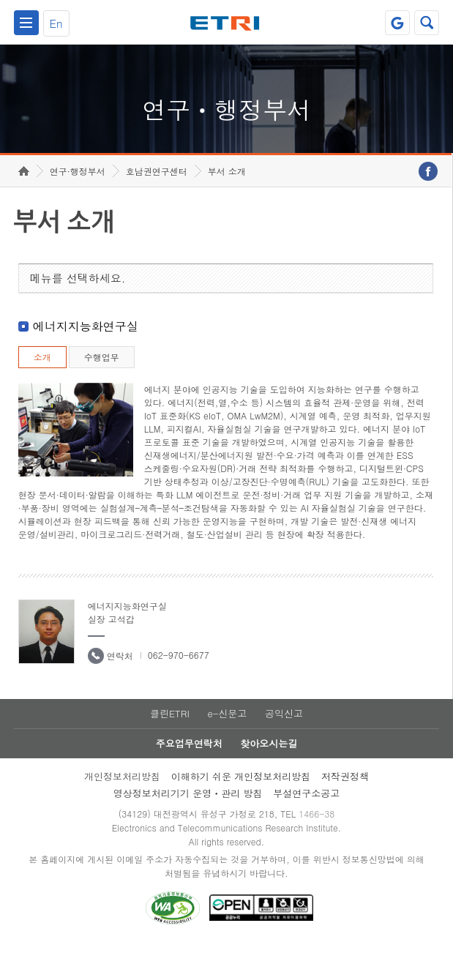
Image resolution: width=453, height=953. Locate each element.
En (56, 23)
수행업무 (101, 367)
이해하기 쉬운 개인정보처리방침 (241, 786)
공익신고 (284, 723)
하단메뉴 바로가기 (0, 0)
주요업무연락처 (189, 753)
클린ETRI (170, 723)
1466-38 (316, 824)
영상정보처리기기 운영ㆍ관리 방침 (188, 803)
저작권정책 (345, 786)
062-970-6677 (178, 665)
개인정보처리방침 (122, 786)
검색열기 (426, 22)
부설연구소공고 (306, 803)
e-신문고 (227, 723)
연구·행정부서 (77, 181)
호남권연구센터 (156, 181)
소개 (42, 367)
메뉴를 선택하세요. (78, 288)
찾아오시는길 (268, 753)
